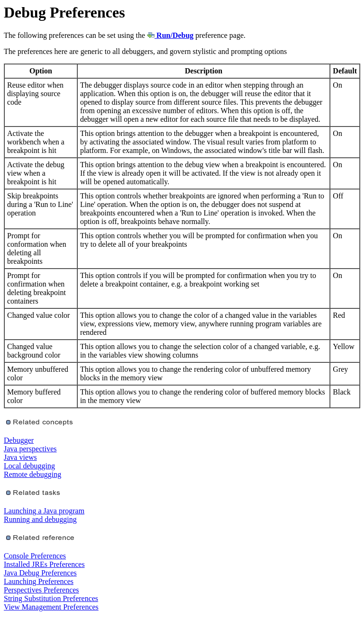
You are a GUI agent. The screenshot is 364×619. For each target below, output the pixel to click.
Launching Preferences (38, 581)
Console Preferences (35, 556)
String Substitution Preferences (51, 598)
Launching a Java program (44, 511)
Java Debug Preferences (40, 573)
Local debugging (29, 466)
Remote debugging (32, 474)
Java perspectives (30, 449)
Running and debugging (40, 519)
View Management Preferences (51, 607)
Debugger (19, 440)
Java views (20, 457)
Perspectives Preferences (41, 590)
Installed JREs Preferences (44, 564)
